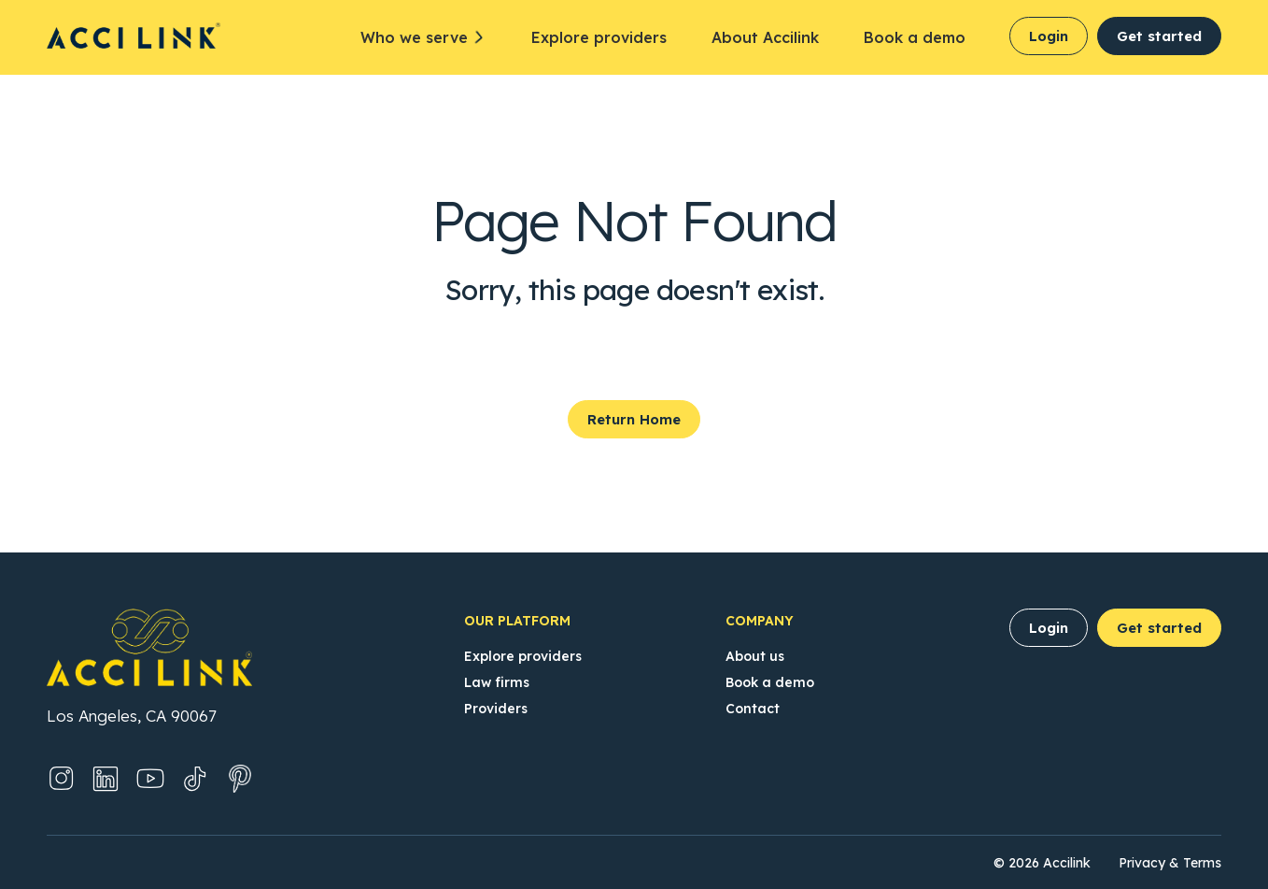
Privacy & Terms (1170, 862)
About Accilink (765, 37)
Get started (1159, 36)
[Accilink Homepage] (133, 35)
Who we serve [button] (414, 37)
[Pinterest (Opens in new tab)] (240, 779)
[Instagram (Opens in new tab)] (61, 779)
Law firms (496, 682)
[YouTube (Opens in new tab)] (150, 779)
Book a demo (914, 37)
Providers (496, 708)
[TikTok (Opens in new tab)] (195, 779)
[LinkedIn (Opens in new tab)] (106, 779)
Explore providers (599, 37)
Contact (753, 708)
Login (1048, 36)
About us (755, 656)
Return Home (634, 419)
